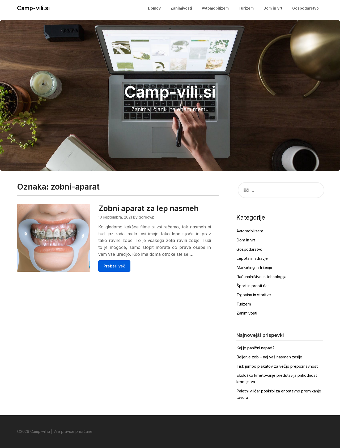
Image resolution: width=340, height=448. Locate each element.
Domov (154, 8)
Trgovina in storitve (253, 294)
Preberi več (122, 273)
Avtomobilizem (215, 8)
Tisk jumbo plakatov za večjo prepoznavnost (277, 366)
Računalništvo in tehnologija (261, 276)
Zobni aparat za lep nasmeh (156, 208)
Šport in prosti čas (253, 285)
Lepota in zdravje (252, 258)
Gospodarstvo (305, 8)
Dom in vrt (273, 8)
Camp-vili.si (33, 8)
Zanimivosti (181, 8)
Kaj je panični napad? (255, 347)
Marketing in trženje (254, 267)
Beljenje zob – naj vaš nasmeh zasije (269, 356)
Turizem (246, 8)
